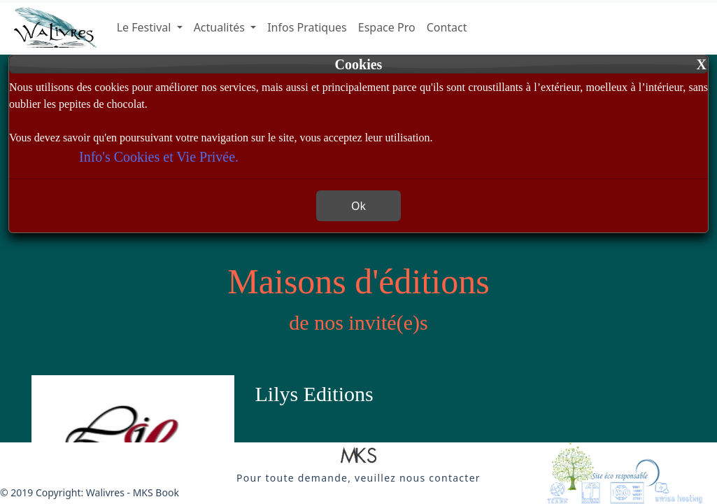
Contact (447, 27)
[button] (358, 456)
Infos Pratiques (307, 27)
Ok (358, 206)
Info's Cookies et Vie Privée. (159, 156)
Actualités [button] (221, 27)
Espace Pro (387, 27)
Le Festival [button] (145, 27)
